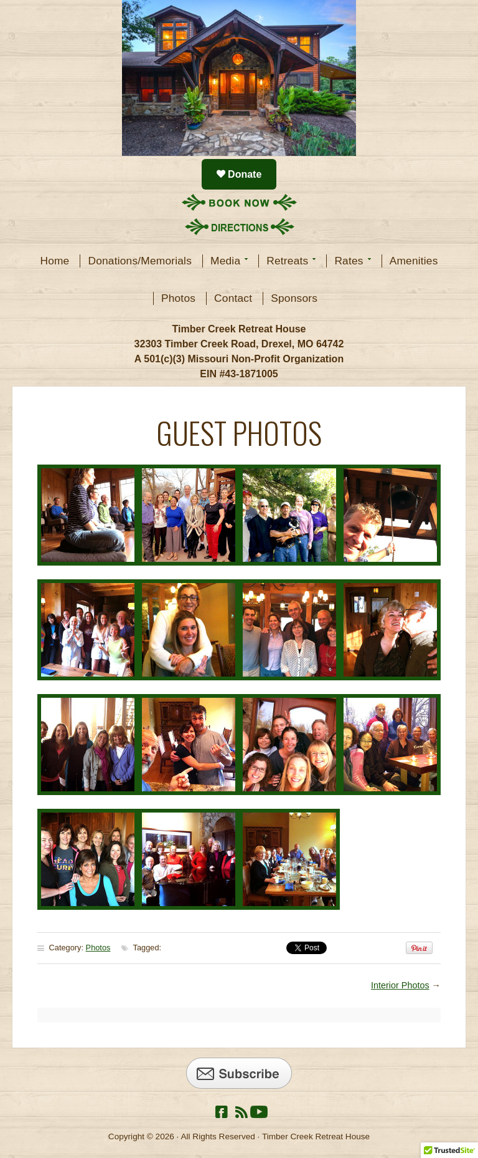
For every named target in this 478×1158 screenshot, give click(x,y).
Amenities (414, 260)
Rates (349, 261)
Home (54, 260)
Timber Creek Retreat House (238, 78)
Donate (243, 174)
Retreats (287, 261)
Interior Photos (400, 985)
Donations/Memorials (140, 260)
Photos (178, 298)
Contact (233, 298)
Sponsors (294, 298)
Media (225, 261)
